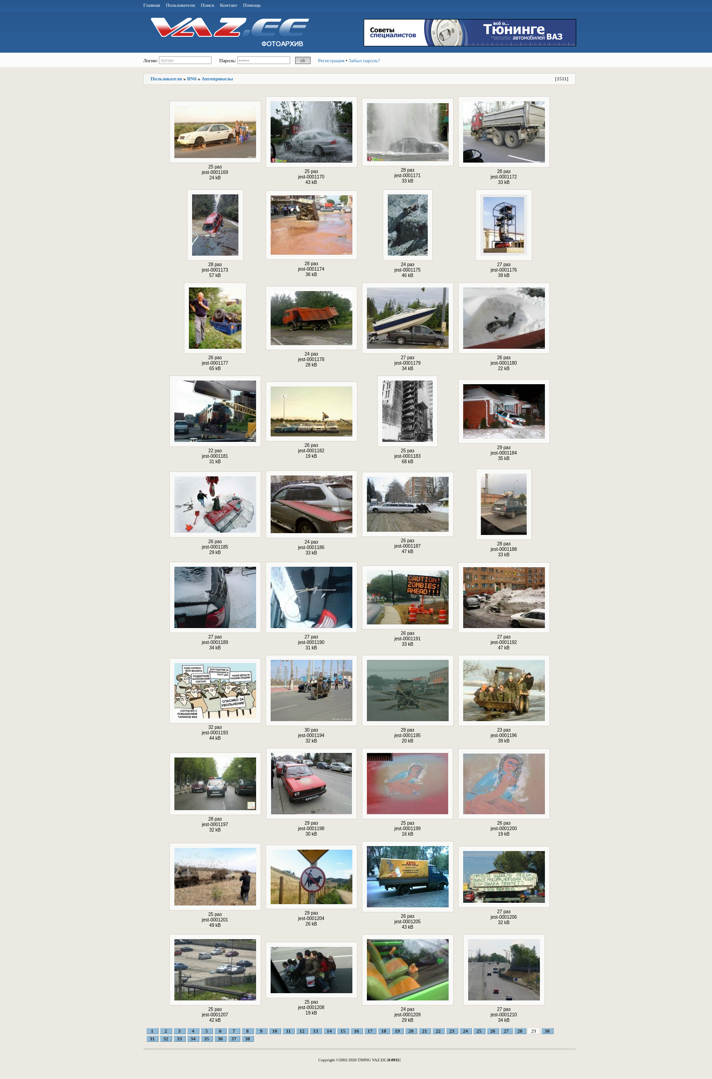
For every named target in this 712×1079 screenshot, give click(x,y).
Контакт (228, 5)
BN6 (192, 78)
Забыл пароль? (364, 60)
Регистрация (331, 60)
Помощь (252, 5)
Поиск (207, 5)
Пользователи (180, 5)
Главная (151, 5)
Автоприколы (217, 78)
